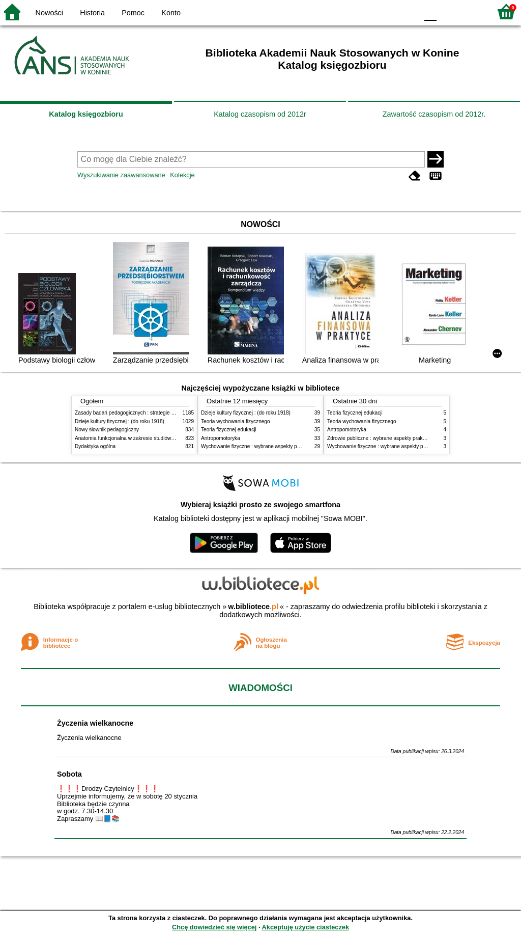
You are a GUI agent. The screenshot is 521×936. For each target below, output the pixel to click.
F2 (471, 11)
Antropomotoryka (220, 438)
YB (386, 11)
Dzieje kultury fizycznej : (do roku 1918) (119, 421)
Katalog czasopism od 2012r (260, 114)
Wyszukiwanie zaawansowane (121, 175)
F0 (430, 11)
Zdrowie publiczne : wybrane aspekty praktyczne (382, 438)
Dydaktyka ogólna (95, 446)
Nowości (49, 13)
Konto (171, 13)
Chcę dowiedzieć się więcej (214, 927)
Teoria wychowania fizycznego (235, 421)
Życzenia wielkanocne (95, 723)
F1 (448, 11)
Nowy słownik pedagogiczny (107, 429)
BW (365, 11)
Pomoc (133, 13)
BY (406, 11)
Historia (92, 13)
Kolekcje (182, 175)
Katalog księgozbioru (86, 114)
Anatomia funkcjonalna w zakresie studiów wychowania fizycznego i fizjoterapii (164, 438)
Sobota (69, 774)
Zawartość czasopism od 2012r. (434, 114)
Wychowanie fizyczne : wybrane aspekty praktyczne (260, 446)
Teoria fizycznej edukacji (228, 429)
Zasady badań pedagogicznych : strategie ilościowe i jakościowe (148, 413)
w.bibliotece (253, 606)
